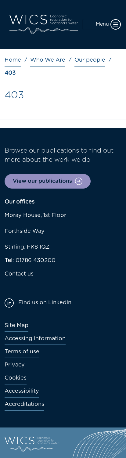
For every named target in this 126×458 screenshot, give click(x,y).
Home (13, 60)
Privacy (15, 365)
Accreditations (24, 404)
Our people (89, 60)
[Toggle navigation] (101, 24)
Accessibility (22, 391)
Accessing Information (35, 338)
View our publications (42, 181)
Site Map (16, 325)
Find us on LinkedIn (44, 302)
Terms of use (22, 352)
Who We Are (47, 60)
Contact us (19, 274)
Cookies (16, 378)
